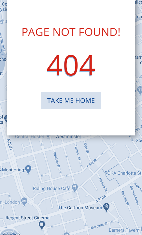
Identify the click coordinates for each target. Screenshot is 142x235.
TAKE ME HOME (71, 100)
